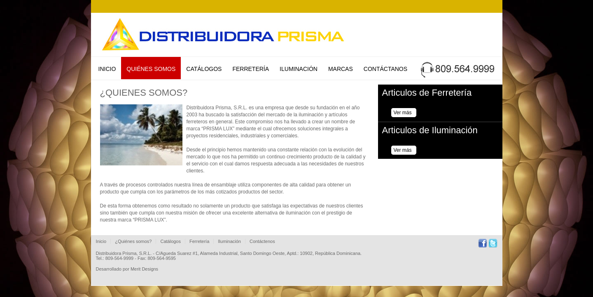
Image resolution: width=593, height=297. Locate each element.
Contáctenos (262, 241)
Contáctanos (385, 69)
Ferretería (250, 69)
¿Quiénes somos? (133, 241)
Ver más (403, 113)
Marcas (340, 69)
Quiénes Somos (150, 69)
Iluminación (299, 69)
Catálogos (204, 69)
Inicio (107, 69)
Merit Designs (144, 268)
